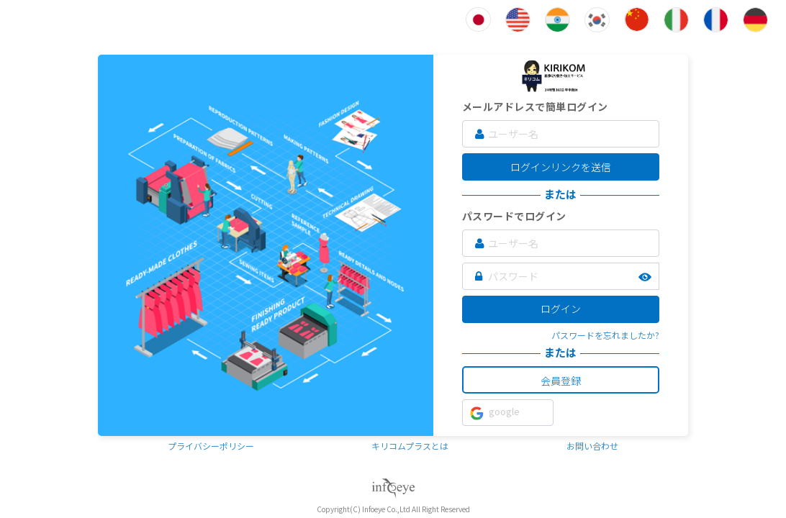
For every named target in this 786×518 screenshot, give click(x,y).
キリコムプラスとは (409, 446)
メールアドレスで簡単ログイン (535, 106)
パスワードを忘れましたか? (605, 335)
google (495, 412)
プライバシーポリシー (211, 446)
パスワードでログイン (514, 216)
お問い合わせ (592, 446)
